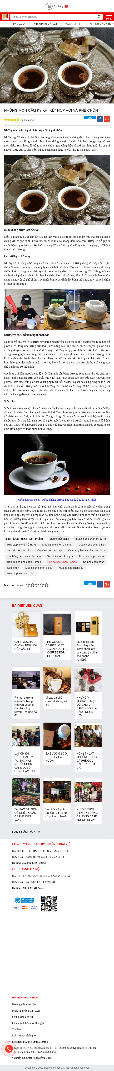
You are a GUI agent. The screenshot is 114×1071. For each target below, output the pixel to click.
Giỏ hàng (57, 6)
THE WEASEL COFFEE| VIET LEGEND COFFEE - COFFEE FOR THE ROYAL (57, 648)
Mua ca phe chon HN (71, 567)
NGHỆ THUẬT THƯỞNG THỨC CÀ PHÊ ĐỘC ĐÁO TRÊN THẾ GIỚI (87, 760)
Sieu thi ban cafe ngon (60, 556)
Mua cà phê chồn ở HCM (21, 544)
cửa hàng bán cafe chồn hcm (24, 556)
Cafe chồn (13, 567)
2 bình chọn (28, 120)
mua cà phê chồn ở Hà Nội (90, 538)
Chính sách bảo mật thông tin (28, 1023)
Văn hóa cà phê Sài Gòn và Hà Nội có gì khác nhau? (57, 813)
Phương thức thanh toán (26, 1010)
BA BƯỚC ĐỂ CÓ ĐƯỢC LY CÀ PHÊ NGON (57, 757)
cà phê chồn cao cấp (19, 550)
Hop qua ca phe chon (91, 556)
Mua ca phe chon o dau (38, 567)
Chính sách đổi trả (22, 1016)
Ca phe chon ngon (93, 561)
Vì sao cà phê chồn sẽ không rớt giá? (57, 701)
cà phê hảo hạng (59, 538)
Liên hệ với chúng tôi (24, 1035)
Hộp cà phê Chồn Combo (62, 561)
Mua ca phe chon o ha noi (57, 544)
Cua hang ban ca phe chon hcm (86, 550)
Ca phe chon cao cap (49, 550)
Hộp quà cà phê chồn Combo (24, 561)
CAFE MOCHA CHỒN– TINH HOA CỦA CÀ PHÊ (26, 645)
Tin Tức (16, 1029)
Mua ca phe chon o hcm (92, 544)
